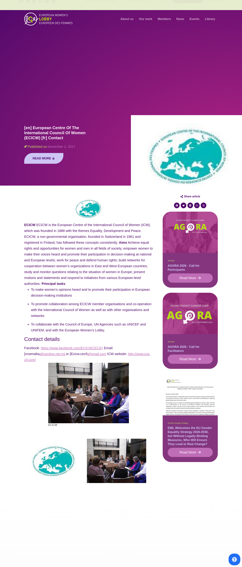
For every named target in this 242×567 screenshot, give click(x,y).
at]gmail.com (96, 354)
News (180, 19)
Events (194, 19)
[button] (177, 205)
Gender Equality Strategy (178, 423)
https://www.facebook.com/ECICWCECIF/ (72, 348)
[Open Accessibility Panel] (234, 559)
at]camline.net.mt (52, 354)
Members (164, 19)
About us (127, 19)
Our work (145, 19)
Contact (161, 5)
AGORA (171, 261)
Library (210, 19)
